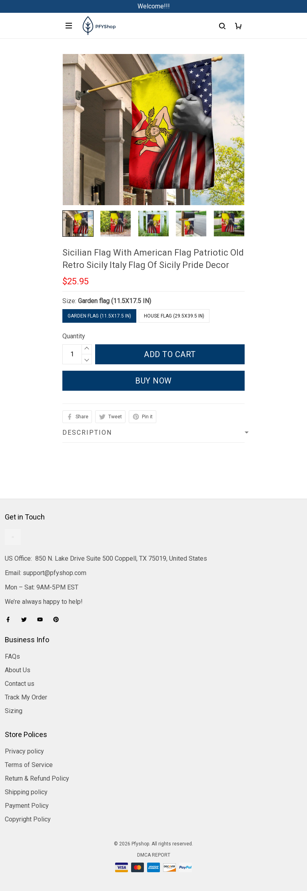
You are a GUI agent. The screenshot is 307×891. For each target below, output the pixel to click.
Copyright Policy (28, 819)
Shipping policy (26, 792)
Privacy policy (24, 751)
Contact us (19, 683)
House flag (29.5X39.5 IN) (174, 316)
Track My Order (26, 697)
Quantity (73, 336)
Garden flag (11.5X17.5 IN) (114, 301)
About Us (17, 670)
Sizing (13, 711)
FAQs (12, 656)
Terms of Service (29, 765)
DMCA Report (153, 855)
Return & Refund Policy (37, 778)
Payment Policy (27, 805)
